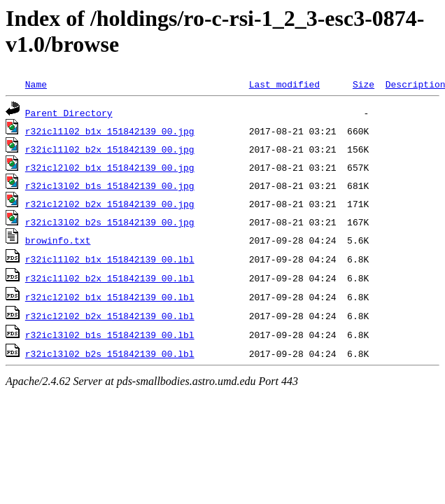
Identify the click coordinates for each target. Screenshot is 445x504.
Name (36, 84)
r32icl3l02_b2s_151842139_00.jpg (110, 222)
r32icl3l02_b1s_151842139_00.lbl (110, 334)
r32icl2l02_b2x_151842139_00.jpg (110, 203)
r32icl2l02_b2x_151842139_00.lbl (110, 315)
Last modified (284, 84)
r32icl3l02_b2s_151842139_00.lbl (110, 353)
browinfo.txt (58, 240)
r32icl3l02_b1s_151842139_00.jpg (110, 185)
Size (363, 84)
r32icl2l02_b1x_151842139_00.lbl (110, 296)
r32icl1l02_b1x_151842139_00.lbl (110, 259)
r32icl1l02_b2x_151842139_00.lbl (110, 278)
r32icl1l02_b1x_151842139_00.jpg (110, 131)
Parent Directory (69, 112)
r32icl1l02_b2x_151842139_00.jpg (110, 149)
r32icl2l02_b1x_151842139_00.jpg (110, 167)
